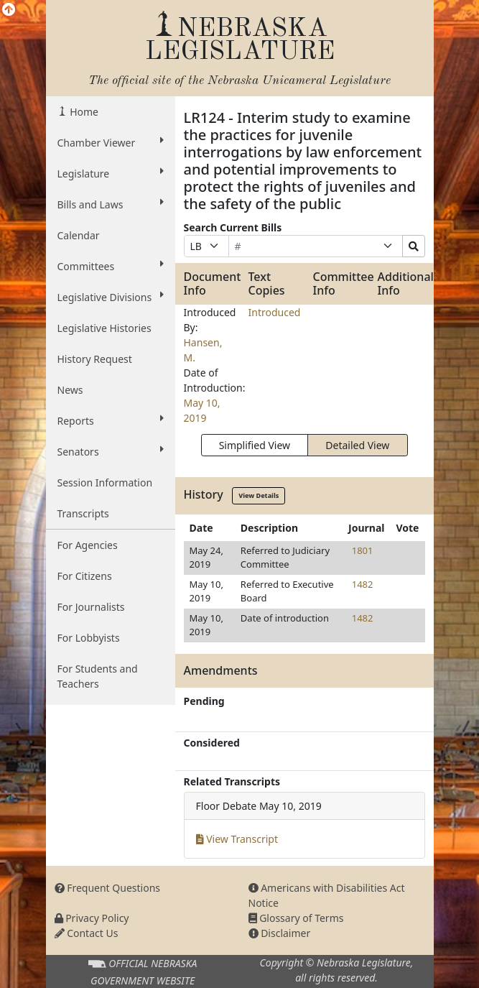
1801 (362, 550)
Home (83, 112)
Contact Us (86, 933)
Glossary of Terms (296, 918)
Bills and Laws (110, 204)
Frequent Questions (108, 888)
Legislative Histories (104, 328)
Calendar (78, 235)
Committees (110, 266)
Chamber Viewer (110, 142)
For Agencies (87, 545)
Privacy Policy (92, 918)
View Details (258, 495)
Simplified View (254, 445)
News (70, 390)
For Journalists (91, 607)
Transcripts (83, 513)
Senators (110, 451)
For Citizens (84, 576)
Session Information (105, 482)
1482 (362, 584)
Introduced (274, 312)
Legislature (110, 173)
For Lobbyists (88, 638)
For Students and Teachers (97, 676)
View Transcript (237, 839)
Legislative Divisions (110, 297)
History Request (94, 359)
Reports (110, 420)
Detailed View (357, 445)
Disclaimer (279, 933)
